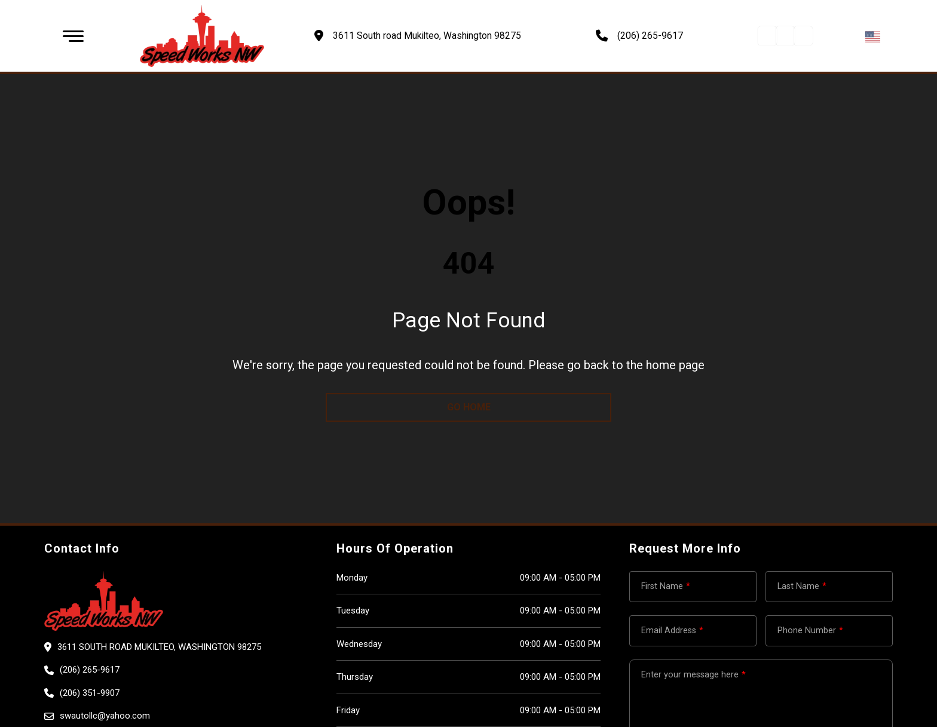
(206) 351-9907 (90, 693)
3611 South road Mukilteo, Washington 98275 (159, 647)
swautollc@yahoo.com (105, 715)
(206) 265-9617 (650, 35)
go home (469, 407)
